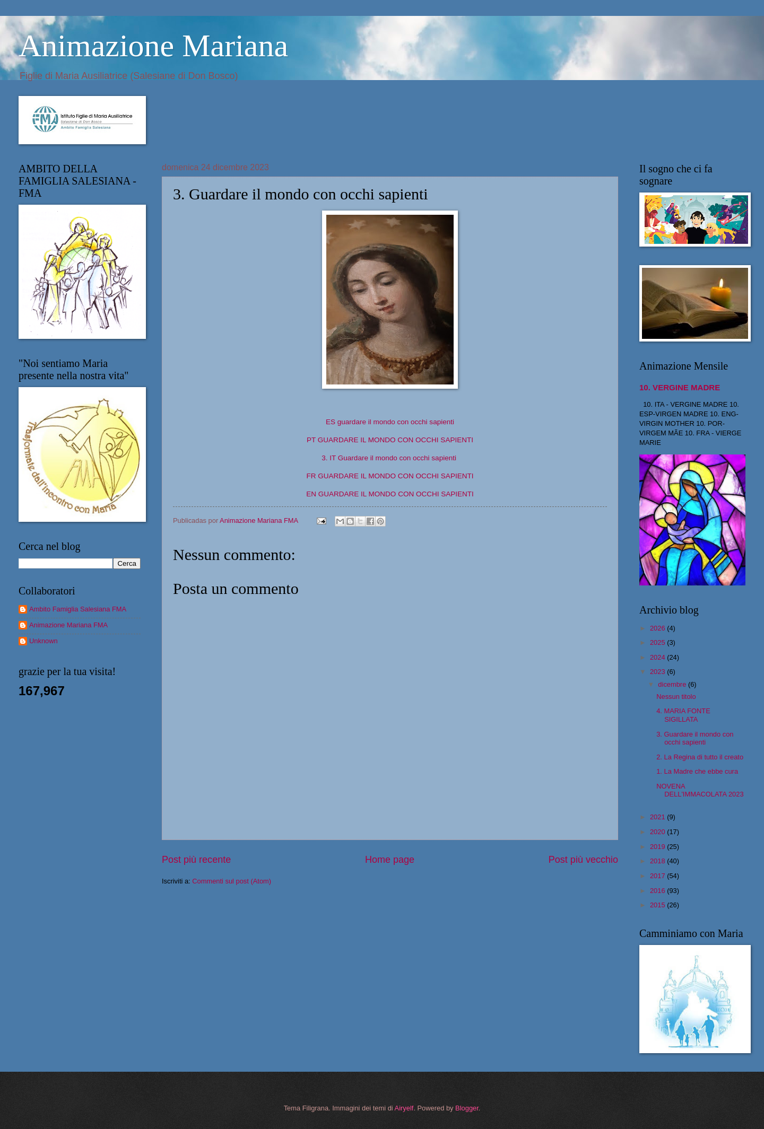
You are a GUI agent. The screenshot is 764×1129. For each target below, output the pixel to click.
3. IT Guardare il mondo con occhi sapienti (389, 458)
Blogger (467, 1108)
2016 (658, 891)
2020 (658, 832)
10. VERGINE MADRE (679, 387)
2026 (658, 628)
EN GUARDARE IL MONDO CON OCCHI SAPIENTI (390, 494)
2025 (658, 642)
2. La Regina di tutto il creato (699, 757)
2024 (658, 657)
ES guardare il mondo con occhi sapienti (390, 422)
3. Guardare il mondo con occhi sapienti (694, 738)
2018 (658, 861)
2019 (658, 847)
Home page (389, 859)
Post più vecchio (583, 859)
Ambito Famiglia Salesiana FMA (77, 609)
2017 (658, 876)
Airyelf (404, 1108)
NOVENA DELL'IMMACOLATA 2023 (699, 790)
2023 (658, 672)
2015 (658, 905)
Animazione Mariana (153, 45)
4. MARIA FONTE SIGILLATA (683, 715)
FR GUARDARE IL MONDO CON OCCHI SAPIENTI (390, 476)
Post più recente (196, 859)
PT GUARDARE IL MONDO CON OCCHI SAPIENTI (390, 440)
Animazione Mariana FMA (68, 625)
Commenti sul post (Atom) (231, 881)
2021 (658, 817)
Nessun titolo (676, 697)
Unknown (43, 641)
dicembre (673, 684)
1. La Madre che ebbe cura (697, 771)
